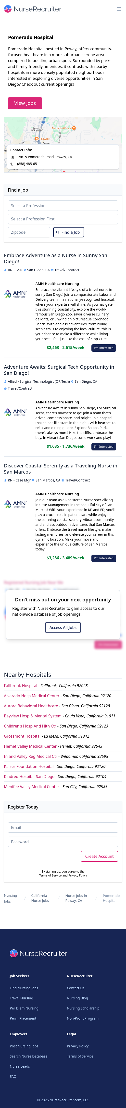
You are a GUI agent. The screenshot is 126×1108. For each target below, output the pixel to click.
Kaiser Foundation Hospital (29, 766)
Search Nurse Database (28, 1056)
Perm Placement (23, 1018)
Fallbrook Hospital (20, 685)
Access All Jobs (63, 627)
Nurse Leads (20, 1066)
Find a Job (68, 232)
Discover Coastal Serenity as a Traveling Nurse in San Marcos (60, 469)
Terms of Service (50, 875)
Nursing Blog (77, 998)
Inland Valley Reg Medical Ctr (30, 756)
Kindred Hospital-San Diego (29, 776)
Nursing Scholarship (83, 1008)
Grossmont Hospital (22, 736)
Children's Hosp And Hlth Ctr (30, 726)
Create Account (99, 856)
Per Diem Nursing (24, 1008)
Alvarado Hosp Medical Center (31, 695)
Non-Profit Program (83, 1018)
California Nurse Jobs (40, 898)
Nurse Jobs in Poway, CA (76, 898)
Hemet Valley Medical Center (30, 746)
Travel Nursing (21, 998)
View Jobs (25, 103)
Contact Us (75, 988)
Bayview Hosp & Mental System (33, 716)
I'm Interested (103, 348)
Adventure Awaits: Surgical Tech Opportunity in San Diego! (59, 370)
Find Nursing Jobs (24, 988)
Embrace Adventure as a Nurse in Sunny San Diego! (55, 258)
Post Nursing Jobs (24, 1046)
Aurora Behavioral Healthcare (31, 706)
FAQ (13, 1076)
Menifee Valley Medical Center (31, 786)
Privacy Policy (77, 875)
